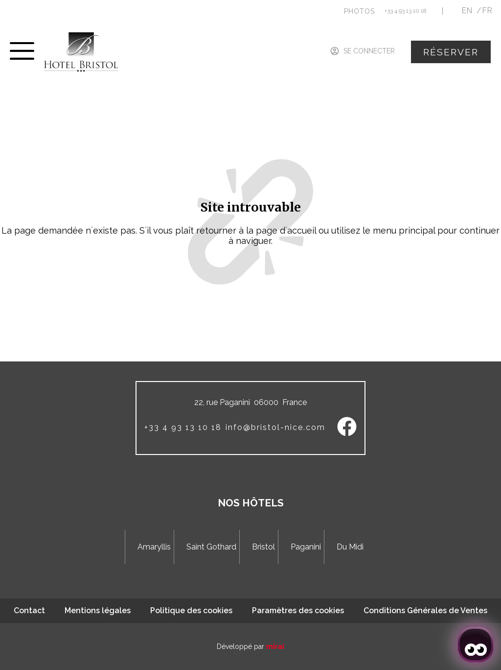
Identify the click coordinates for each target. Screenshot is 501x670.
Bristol (263, 546)
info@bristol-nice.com (275, 427)
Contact (29, 610)
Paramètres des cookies (298, 610)
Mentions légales (98, 610)
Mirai (275, 646)
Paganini (306, 546)
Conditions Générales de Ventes (425, 610)
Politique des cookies (191, 610)
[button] (359, 11)
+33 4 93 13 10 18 (406, 10)
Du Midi (350, 546)
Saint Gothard (211, 546)
